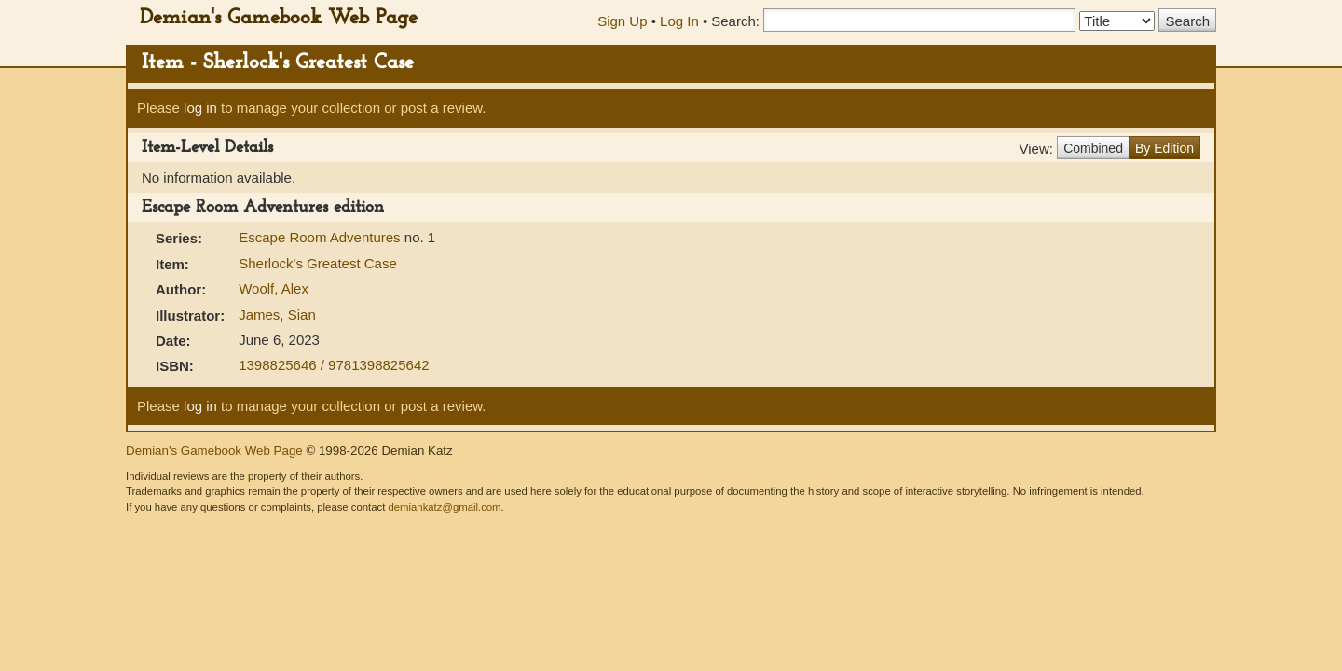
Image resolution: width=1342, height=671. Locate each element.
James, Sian (277, 314)
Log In (679, 21)
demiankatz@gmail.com (444, 507)
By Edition (1164, 148)
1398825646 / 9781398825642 (334, 365)
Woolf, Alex (273, 288)
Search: (735, 21)
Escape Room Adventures (321, 237)
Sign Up (622, 21)
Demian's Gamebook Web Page (279, 18)
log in (200, 108)
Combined (1093, 148)
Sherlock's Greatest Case (318, 263)
